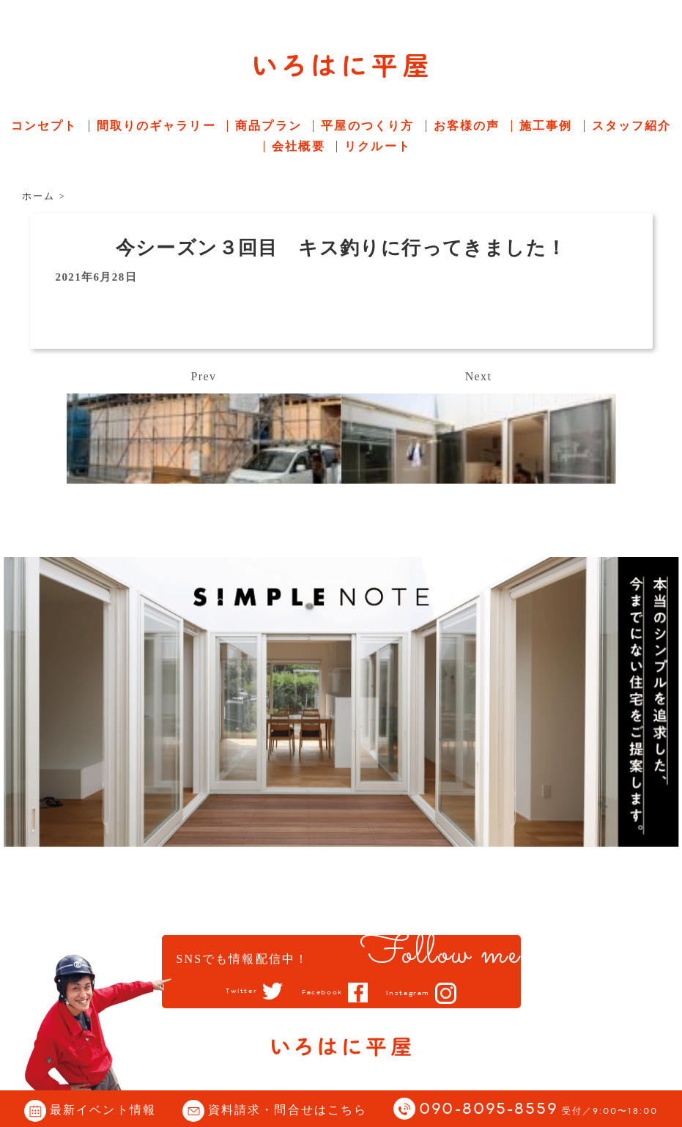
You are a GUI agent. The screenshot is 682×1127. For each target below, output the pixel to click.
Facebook (319, 992)
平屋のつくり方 (367, 125)
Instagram (420, 993)
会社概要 (298, 146)
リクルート (377, 146)
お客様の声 (467, 125)
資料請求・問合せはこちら (287, 1110)
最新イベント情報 (103, 1110)
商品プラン (268, 125)
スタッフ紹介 (632, 125)
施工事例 (545, 125)
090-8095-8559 (538, 1110)
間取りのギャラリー (156, 125)
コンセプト (44, 125)
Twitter (227, 991)
